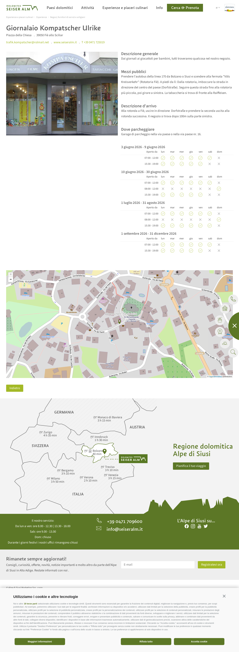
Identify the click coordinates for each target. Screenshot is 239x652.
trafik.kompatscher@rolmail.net (27, 42)
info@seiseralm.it (119, 529)
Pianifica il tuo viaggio (191, 466)
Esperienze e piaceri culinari (125, 7)
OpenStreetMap (216, 376)
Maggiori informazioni (40, 641)
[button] (224, 596)
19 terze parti (30, 603)
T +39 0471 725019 (93, 42)
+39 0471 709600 (119, 521)
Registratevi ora (211, 564)
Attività (87, 7)
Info (159, 7)
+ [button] (11, 274)
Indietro (14, 388)
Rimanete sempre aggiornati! (36, 559)
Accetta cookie (199, 641)
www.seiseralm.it (65, 42)
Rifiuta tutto (146, 641)
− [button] (11, 279)
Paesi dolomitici (60, 7)
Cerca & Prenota (185, 7)
